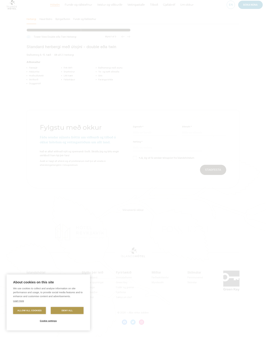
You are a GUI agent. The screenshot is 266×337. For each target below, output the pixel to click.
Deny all (67, 310)
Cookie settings (48, 321)
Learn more (18, 301)
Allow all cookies (29, 310)
